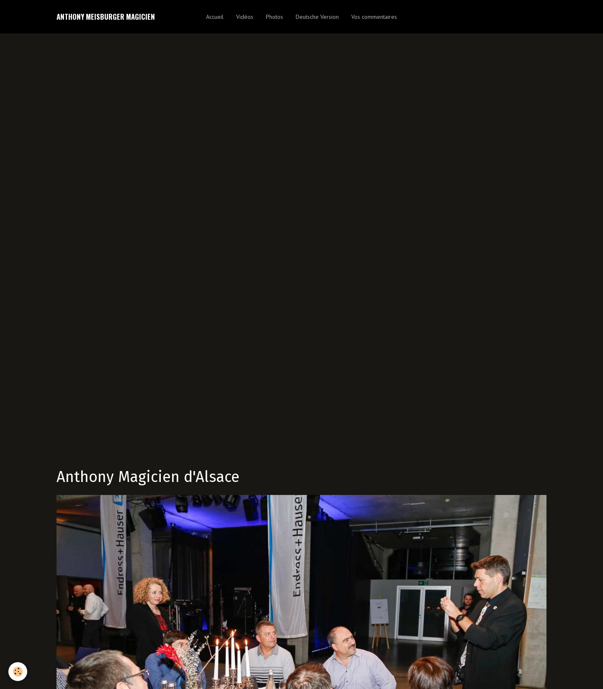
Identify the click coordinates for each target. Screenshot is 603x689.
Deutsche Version (317, 17)
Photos (274, 17)
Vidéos (244, 17)
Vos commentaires (374, 17)
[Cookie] (17, 671)
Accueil (215, 17)
